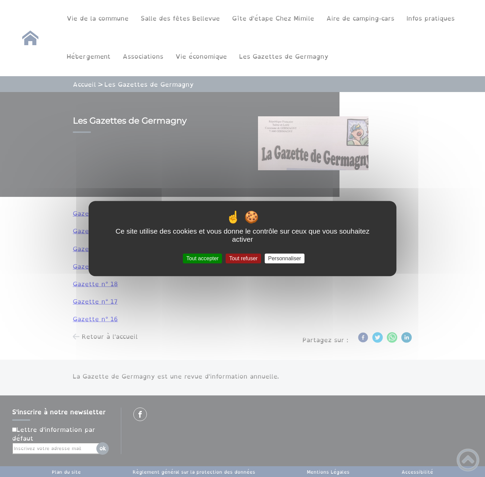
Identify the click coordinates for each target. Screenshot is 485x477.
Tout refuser (243, 258)
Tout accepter (202, 258)
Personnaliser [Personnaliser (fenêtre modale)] (284, 258)
